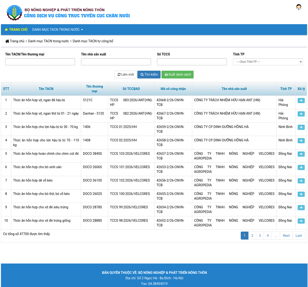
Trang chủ (17, 41)
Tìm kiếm (149, 74)
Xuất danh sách (177, 74)
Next (286, 235)
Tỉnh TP (238, 54)
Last (299, 235)
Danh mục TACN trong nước (58, 29)
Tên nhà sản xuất (93, 54)
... (275, 235)
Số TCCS (163, 54)
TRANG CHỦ (15, 29)
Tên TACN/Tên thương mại (24, 54)
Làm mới (125, 74)
